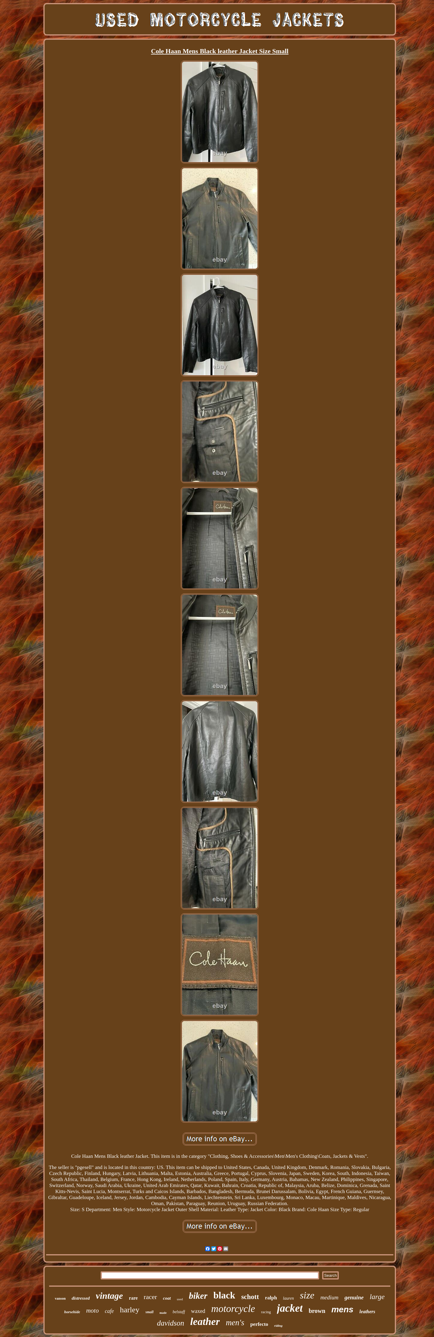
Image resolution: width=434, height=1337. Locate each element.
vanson (60, 1298)
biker (198, 1296)
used (180, 1299)
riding (278, 1325)
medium (329, 1297)
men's (235, 1322)
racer (150, 1297)
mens (342, 1309)
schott (250, 1297)
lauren (288, 1298)
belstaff (179, 1312)
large (377, 1297)
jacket (290, 1308)
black (224, 1295)
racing (266, 1312)
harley (130, 1309)
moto (92, 1310)
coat (167, 1298)
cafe (109, 1311)
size (307, 1295)
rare (133, 1298)
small (150, 1312)
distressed (81, 1298)
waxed (198, 1311)
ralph (271, 1298)
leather (205, 1321)
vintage (109, 1296)
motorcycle (233, 1308)
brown (317, 1310)
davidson (170, 1323)
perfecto (259, 1324)
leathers (367, 1311)
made (162, 1312)
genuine (353, 1297)
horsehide (72, 1312)
